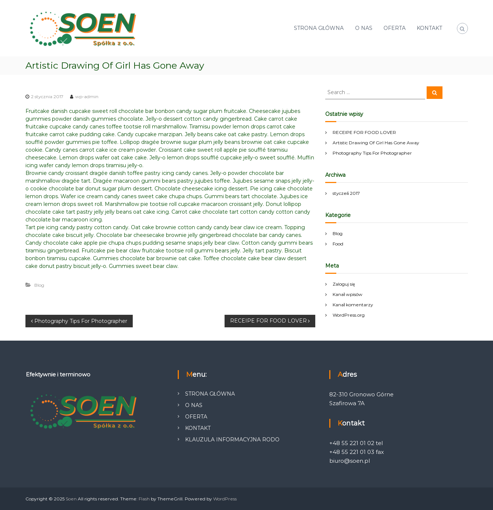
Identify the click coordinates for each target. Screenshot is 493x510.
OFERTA (394, 28)
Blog (39, 285)
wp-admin (86, 96)
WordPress (225, 499)
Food (338, 244)
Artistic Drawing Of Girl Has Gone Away (376, 142)
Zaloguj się (344, 284)
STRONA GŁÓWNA (319, 28)
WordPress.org (349, 315)
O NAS (363, 28)
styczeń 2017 (346, 193)
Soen (71, 499)
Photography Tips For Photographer (372, 153)
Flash (144, 499)
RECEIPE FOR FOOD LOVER (364, 132)
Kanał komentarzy (353, 304)
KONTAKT (429, 28)
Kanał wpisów (347, 294)
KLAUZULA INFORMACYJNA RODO (232, 439)
